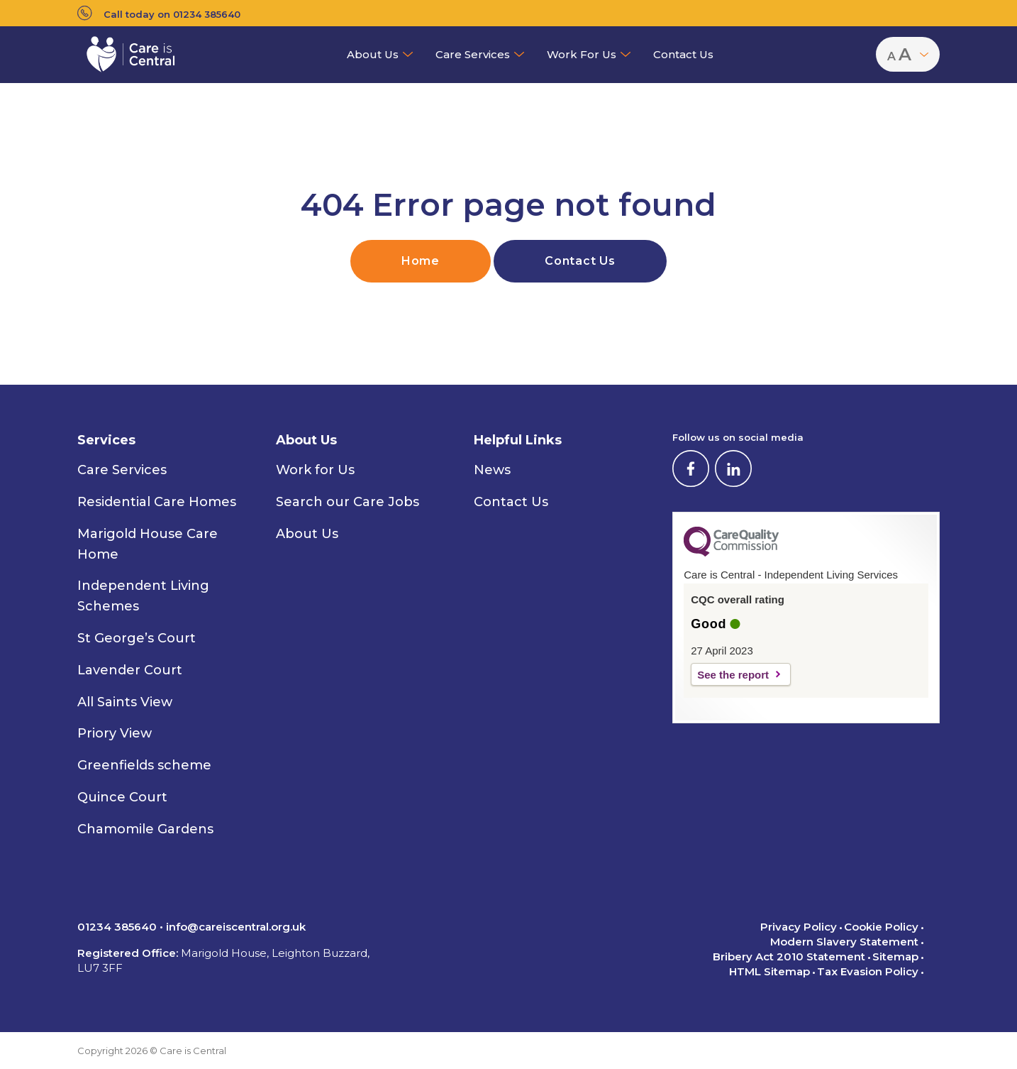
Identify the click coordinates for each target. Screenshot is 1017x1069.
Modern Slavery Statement (844, 941)
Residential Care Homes (156, 502)
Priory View (114, 733)
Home (420, 261)
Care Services (472, 54)
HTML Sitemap (769, 971)
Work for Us (581, 54)
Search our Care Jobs (347, 502)
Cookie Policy (881, 926)
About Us (373, 54)
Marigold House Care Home (147, 544)
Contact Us (683, 54)
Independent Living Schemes (143, 596)
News (492, 470)
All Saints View (124, 702)
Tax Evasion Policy (867, 971)
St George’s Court (136, 638)
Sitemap (895, 956)
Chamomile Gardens (145, 829)
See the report (733, 675)
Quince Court (122, 797)
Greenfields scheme (144, 765)
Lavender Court (129, 670)
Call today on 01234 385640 (158, 13)
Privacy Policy (798, 926)
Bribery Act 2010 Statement (789, 956)
